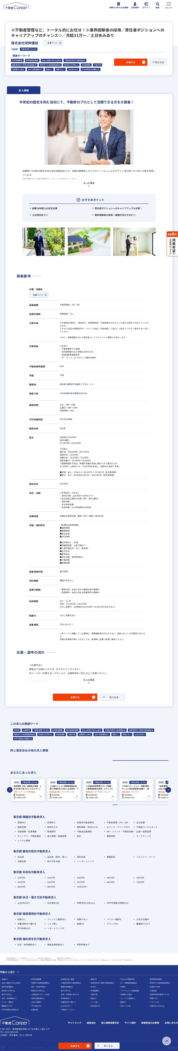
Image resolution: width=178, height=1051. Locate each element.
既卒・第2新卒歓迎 (38, 986)
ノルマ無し (52, 923)
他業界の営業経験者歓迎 (40, 982)
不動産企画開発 (84, 831)
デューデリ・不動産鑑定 (29, 835)
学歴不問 (97, 65)
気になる (159, 62)
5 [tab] (133, 804)
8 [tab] (147, 804)
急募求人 (5, 979)
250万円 (51, 877)
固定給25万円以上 (71, 65)
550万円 (81, 881)
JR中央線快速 (66, 393)
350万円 (110, 877)
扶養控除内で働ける (27, 923)
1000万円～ (82, 886)
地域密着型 (86, 65)
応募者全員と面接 (67, 979)
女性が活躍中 (142, 919)
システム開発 (24, 840)
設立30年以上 (7, 994)
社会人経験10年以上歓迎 (51, 60)
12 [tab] (166, 804)
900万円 (51, 886)
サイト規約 (130, 1022)
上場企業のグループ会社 (40, 994)
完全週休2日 (53, 902)
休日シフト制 (125, 1005)
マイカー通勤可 (114, 919)
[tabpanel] (27, 790)
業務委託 (111, 856)
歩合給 (93, 986)
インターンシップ (85, 861)
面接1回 (94, 979)
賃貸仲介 (22, 822)
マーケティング (143, 835)
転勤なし (49, 69)
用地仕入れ (52, 826)
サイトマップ (74, 1022)
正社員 (21, 856)
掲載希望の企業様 (150, 1022)
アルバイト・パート (145, 856)
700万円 (140, 881)
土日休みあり (73, 69)
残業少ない (60, 69)
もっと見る (89, 183)
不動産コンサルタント (147, 826)
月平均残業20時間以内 (90, 69)
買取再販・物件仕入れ (87, 826)
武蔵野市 (70, 384)
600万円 (110, 881)
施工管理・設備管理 (56, 835)
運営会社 (91, 1022)
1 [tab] (140, 760)
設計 (79, 835)
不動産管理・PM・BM (41, 730)
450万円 (21, 881)
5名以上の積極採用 (127, 979)
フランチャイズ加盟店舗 (129, 990)
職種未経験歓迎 (67, 986)
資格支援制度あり (55, 944)
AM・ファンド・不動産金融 (120, 831)
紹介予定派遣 (53, 861)
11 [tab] (161, 804)
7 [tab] (142, 804)
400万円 (140, 877)
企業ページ (52, 42)
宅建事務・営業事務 (27, 831)
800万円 (21, 886)
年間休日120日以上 (86, 902)
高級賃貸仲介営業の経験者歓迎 (24, 65)
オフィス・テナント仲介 (118, 826)
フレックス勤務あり (56, 919)
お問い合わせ (171, 1022)
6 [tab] (138, 804)
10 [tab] (156, 804)
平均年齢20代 (24, 928)
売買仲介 (51, 822)
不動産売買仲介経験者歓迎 (75, 60)
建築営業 (22, 826)
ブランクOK (112, 923)
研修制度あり (83, 944)
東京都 (63, 384)
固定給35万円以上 (38, 990)
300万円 (81, 877)
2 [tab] (119, 804)
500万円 (51, 881)
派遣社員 (22, 861)
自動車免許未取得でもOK (159, 994)
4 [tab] (129, 804)
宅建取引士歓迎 (18, 69)
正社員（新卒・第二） (58, 856)
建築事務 (111, 835)
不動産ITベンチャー (68, 1009)
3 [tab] (124, 804)
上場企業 (153, 990)
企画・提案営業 (143, 831)
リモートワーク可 (55, 928)
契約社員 (81, 856)
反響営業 (34, 1009)
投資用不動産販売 (85, 822)
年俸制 (122, 986)
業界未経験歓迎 (7, 986)
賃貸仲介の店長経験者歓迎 (50, 65)
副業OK (80, 923)
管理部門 (51, 831)
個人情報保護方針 (110, 1022)
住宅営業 (140, 822)
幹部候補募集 (17, 60)
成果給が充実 (155, 986)
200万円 (21, 877)
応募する (130, 62)
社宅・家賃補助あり (35, 69)
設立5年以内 (65, 990)
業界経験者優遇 (32, 60)
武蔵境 (76, 393)
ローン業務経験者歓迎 (128, 982)
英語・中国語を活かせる (70, 994)
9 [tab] (152, 804)
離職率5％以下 (143, 923)
